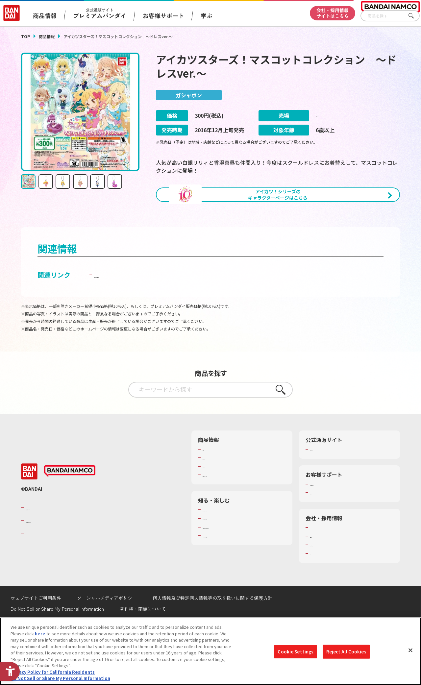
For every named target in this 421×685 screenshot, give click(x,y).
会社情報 (318, 561)
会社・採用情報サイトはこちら (332, 13)
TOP (25, 36)
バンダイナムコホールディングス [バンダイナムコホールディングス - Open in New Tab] (65, 553)
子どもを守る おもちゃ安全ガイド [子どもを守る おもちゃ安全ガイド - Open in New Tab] (144, 308)
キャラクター (215, 500)
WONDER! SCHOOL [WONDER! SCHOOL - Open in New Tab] (221, 544)
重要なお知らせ (325, 526)
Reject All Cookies (346, 651)
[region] (210, 651)
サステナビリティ (327, 578)
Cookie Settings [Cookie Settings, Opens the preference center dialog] (295, 651)
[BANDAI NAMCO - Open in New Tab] (69, 505)
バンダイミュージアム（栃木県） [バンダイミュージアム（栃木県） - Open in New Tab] (235, 575)
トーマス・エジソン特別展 (228, 552)
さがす (414, 15)
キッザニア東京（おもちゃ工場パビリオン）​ (241, 564)
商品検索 (211, 483)
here (40, 633)
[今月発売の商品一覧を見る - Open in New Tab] (341, 230)
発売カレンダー (218, 491)
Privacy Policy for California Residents (53, 672)
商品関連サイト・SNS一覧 (228, 508)
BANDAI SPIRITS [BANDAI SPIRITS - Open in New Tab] (46, 566)
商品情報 (47, 36)
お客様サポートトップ (331, 518)
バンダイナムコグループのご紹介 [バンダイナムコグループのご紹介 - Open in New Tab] (65, 541)
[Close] (410, 650)
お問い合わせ (323, 587)
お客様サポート (163, 15)
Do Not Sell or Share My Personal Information (60, 678)
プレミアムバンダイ (329, 483)
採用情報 (318, 570)
